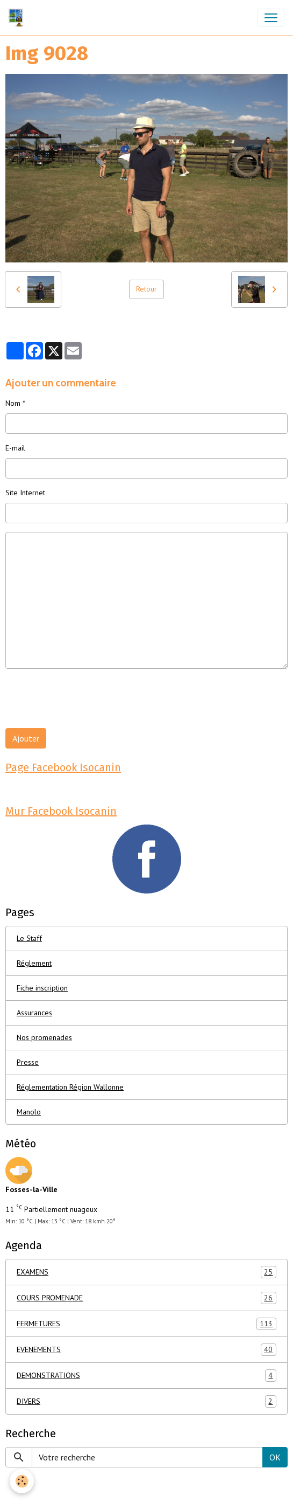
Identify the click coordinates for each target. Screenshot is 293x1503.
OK (275, 1457)
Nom (12, 403)
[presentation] (87, 698)
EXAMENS (146, 1272)
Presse (28, 1062)
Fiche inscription (42, 988)
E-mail (15, 448)
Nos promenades (44, 1037)
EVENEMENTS (146, 1349)
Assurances (34, 1012)
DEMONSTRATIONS (146, 1375)
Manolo (29, 1112)
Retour (146, 289)
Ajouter (25, 738)
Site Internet (25, 492)
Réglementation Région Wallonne (70, 1087)
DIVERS (146, 1401)
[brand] (18, 18)
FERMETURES (146, 1324)
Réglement (34, 963)
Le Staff (29, 938)
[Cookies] (22, 1481)
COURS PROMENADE (146, 1298)
